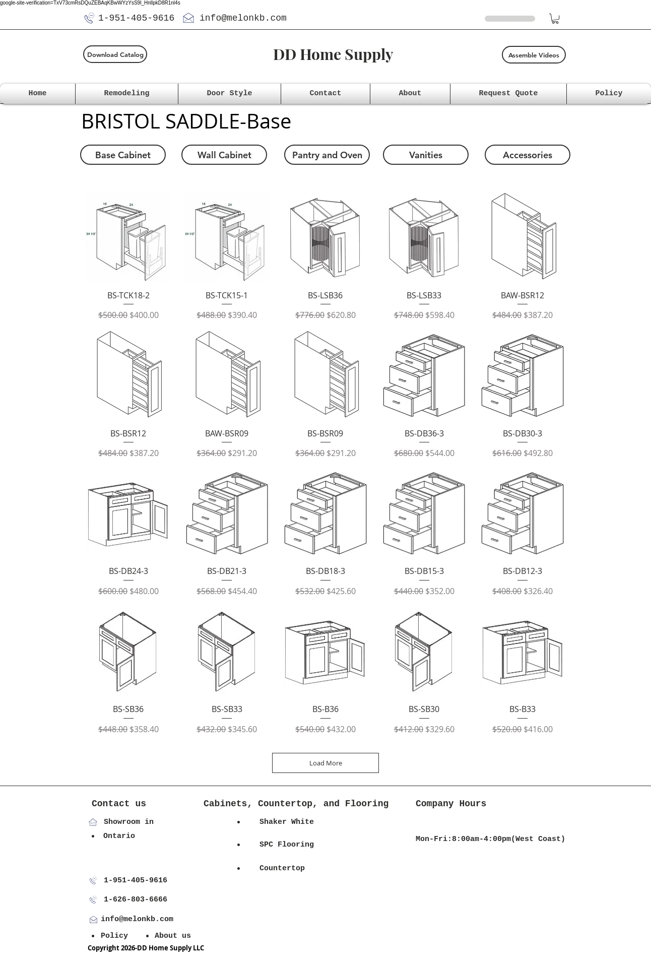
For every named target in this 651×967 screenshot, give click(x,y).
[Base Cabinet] (123, 155)
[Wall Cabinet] (224, 155)
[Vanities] (426, 155)
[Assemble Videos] (534, 54)
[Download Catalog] (115, 54)
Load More (325, 762)
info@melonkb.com (243, 18)
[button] (555, 19)
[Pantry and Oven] (327, 155)
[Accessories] (527, 155)
